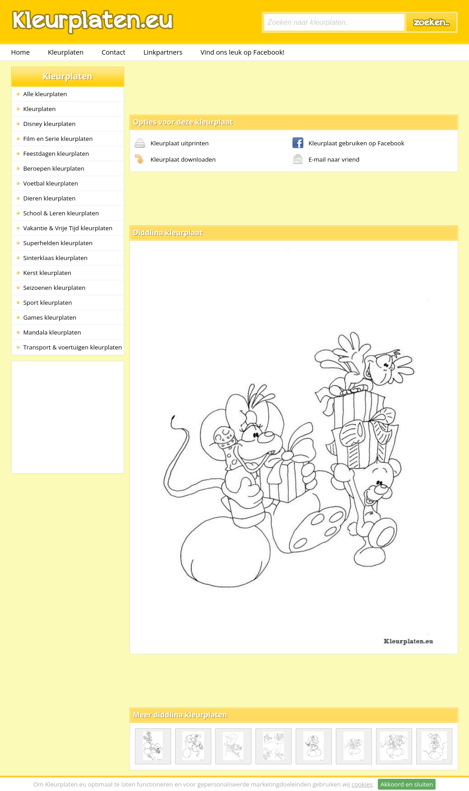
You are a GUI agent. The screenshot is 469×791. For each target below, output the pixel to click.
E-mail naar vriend (326, 159)
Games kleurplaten (50, 317)
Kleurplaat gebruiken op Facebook (348, 143)
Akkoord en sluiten (407, 784)
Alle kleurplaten (45, 94)
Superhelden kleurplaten (58, 243)
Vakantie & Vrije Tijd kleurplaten (68, 228)
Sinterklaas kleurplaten (55, 258)
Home (20, 51)
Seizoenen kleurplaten (54, 288)
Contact (113, 51)
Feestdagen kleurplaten (56, 153)
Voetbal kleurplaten (50, 183)
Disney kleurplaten (49, 124)
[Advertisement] (294, 87)
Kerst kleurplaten (47, 273)
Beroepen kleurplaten (53, 168)
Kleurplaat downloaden (175, 159)
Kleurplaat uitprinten (172, 143)
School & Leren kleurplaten (61, 213)
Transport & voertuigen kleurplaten (72, 347)
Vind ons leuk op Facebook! (242, 51)
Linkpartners (163, 51)
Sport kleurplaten (47, 302)
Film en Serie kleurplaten (58, 139)
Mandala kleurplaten (52, 332)
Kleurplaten (66, 51)
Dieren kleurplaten (49, 198)
